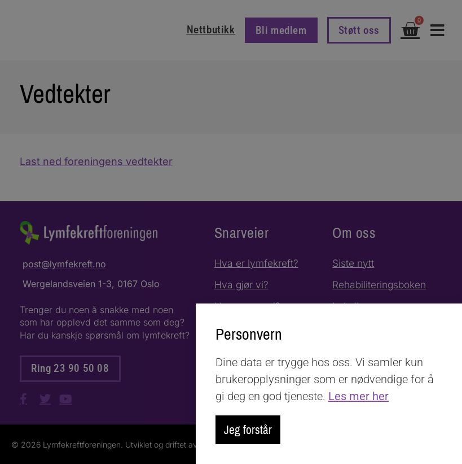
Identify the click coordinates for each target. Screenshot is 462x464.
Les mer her (358, 395)
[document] (231, 232)
